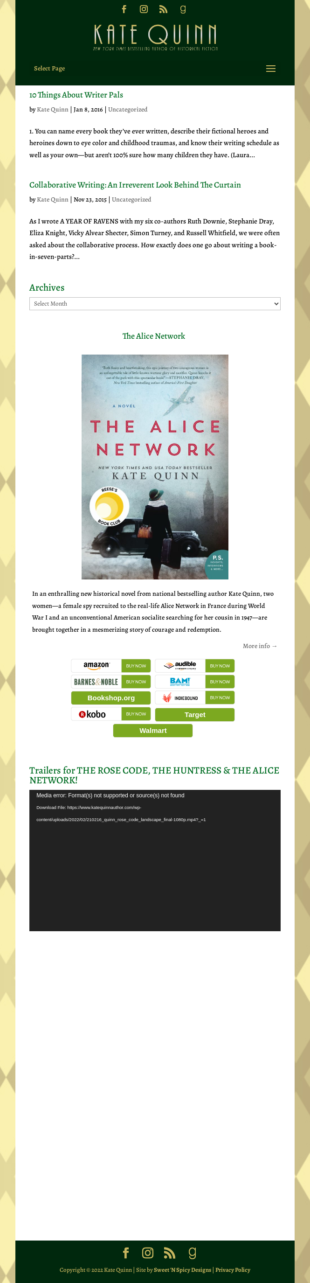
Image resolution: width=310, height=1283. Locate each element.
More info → (260, 646)
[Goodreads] (182, 12)
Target (195, 714)
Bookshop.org (111, 698)
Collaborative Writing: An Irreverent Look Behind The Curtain (135, 184)
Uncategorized (128, 109)
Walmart (153, 730)
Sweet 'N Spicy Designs (182, 1270)
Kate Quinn (53, 109)
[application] (155, 860)
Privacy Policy (232, 1270)
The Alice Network (154, 336)
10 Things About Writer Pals (76, 94)
